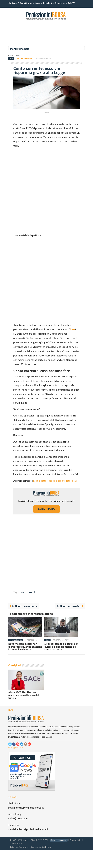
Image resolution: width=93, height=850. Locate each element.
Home (10, 55)
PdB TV (71, 3)
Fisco (17, 55)
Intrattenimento (15, 640)
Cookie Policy (16, 843)
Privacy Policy (76, 840)
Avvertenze (35, 3)
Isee (72, 329)
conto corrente (28, 592)
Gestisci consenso (58, 840)
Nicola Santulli (24, 58)
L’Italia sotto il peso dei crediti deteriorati (55, 480)
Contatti (23, 3)
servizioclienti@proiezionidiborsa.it (28, 829)
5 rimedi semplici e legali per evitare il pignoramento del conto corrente (61, 646)
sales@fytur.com (17, 818)
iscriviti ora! (46, 508)
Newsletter (60, 3)
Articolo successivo (69, 606)
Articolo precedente (24, 606)
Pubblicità (47, 3)
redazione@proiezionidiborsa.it (26, 807)
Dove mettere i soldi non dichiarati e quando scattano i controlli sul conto (25, 646)
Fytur (47, 847)
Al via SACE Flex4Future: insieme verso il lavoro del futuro (23, 695)
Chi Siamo (12, 3)
